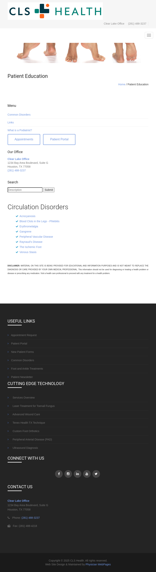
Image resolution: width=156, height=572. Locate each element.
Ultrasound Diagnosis (23, 447)
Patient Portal (59, 139)
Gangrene (25, 231)
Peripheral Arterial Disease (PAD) (30, 439)
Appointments (24, 139)
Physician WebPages (98, 564)
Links (11, 122)
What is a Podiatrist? (20, 130)
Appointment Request (22, 335)
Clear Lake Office (18, 159)
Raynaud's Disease (31, 241)
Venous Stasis (28, 252)
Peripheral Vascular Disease (36, 236)
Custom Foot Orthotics (23, 431)
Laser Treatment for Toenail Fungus (31, 405)
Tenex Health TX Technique (26, 422)
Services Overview (21, 397)
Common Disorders (19, 114)
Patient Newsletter (20, 377)
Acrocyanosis (27, 216)
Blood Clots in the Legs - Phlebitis (39, 221)
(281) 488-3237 (137, 23)
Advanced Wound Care (24, 414)
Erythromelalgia (29, 226)
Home (121, 84)
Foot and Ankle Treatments (25, 368)
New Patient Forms (21, 351)
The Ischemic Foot (31, 246)
